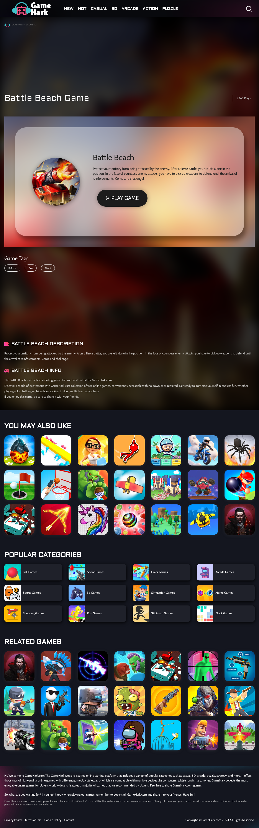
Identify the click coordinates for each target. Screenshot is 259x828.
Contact (69, 820)
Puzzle (170, 8)
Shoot (48, 268)
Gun (31, 268)
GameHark (17, 24)
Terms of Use (33, 820)
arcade (129, 8)
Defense (12, 268)
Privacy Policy (13, 820)
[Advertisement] (129, 58)
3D (114, 8)
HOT (82, 8)
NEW (69, 8)
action (150, 8)
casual (99, 8)
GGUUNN (31, 8)
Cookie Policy (52, 820)
